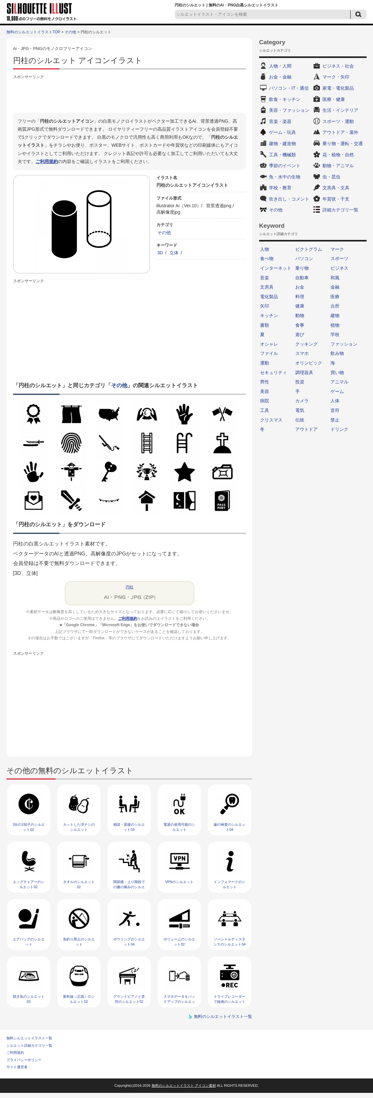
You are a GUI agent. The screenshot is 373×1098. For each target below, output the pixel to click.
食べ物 (267, 258)
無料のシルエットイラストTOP (33, 32)
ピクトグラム (308, 249)
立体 (174, 252)
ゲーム (337, 391)
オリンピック (308, 362)
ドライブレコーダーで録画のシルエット (229, 999)
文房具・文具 (335, 187)
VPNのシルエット (179, 882)
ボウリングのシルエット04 (129, 941)
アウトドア (306, 429)
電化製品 (269, 296)
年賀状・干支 (335, 198)
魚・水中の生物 (284, 176)
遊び (299, 334)
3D (160, 252)
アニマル (339, 381)
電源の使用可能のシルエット (179, 827)
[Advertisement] (129, 95)
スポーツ (339, 258)
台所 (334, 305)
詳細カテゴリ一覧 (340, 209)
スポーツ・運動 (338, 121)
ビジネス (339, 268)
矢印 (264, 305)
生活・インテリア (340, 110)
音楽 (264, 277)
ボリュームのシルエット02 (179, 941)
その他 (70, 32)
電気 (299, 410)
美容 (264, 391)
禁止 (334, 419)
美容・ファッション (289, 110)
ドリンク (339, 429)
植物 (334, 325)
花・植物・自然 (338, 154)
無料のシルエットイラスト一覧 (223, 1016)
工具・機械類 (282, 154)
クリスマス (271, 419)
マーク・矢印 (335, 76)
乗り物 (302, 268)
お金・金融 (280, 76)
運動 (264, 362)
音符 (334, 410)
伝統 (299, 419)
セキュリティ (273, 372)
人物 (264, 249)
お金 (299, 287)
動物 (299, 315)
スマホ (302, 353)
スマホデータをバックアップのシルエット (179, 1001)
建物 (334, 315)
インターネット (275, 268)
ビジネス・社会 (338, 66)
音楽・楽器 (280, 121)
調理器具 (304, 372)
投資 (299, 381)
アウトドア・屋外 (340, 132)
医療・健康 (333, 99)
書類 (264, 325)
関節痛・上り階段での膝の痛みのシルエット (129, 887)
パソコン (304, 258)
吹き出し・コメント (289, 198)
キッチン (269, 315)
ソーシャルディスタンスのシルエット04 (229, 941)
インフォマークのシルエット (229, 884)
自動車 (302, 277)
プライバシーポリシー (24, 1060)
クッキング (306, 344)
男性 (264, 381)
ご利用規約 (47, 161)
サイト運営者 (17, 1067)
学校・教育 (280, 187)
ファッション (343, 344)
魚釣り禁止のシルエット (79, 941)
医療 (334, 296)
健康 (299, 305)
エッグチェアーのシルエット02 (28, 884)
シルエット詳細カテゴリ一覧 (29, 1045)
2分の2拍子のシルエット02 (28, 827)
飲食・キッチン (284, 99)
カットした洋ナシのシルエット (79, 827)
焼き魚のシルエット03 (28, 999)
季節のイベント (284, 165)
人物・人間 (280, 66)
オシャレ (269, 344)
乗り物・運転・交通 (342, 143)
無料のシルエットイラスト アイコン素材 (184, 1085)
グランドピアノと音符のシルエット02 (129, 999)
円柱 (129, 587)
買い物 (337, 372)
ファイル (269, 353)
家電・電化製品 (338, 88)
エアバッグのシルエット (28, 941)
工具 (264, 410)
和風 (334, 277)
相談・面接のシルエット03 (129, 827)
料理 (299, 296)
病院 (264, 400)
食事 (299, 325)
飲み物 (337, 353)
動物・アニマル (338, 165)
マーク (337, 249)
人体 (334, 400)
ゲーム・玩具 (282, 132)
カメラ (302, 400)
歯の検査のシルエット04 (229, 827)
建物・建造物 (282, 143)
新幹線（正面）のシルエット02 (79, 999)
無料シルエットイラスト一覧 (29, 1038)
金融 (334, 287)
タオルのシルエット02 (79, 884)
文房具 (267, 287)
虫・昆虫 (331, 176)
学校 (334, 334)
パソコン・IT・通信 (289, 88)
